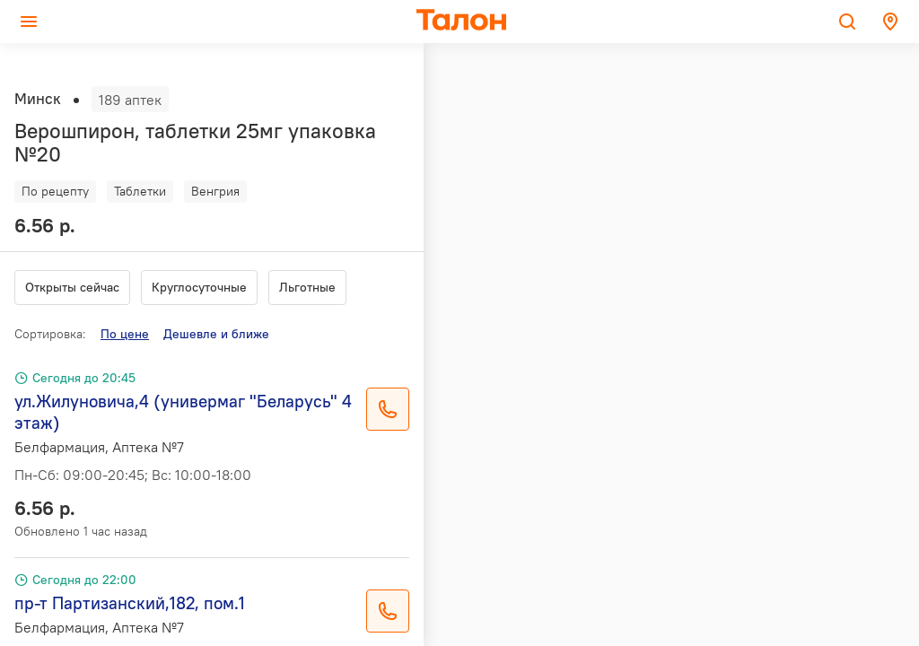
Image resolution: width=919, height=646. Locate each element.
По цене (125, 334)
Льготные (307, 287)
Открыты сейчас (72, 287)
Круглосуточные (199, 287)
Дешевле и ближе (216, 334)
